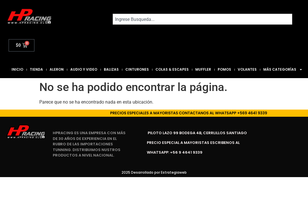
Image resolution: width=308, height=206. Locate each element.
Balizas (111, 69)
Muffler (203, 69)
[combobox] (202, 19)
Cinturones (137, 69)
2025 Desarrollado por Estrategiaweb (154, 172)
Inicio (17, 69)
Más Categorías (283, 69)
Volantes (247, 69)
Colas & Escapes (172, 69)
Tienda (36, 69)
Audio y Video (83, 69)
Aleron (57, 69)
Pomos (224, 69)
